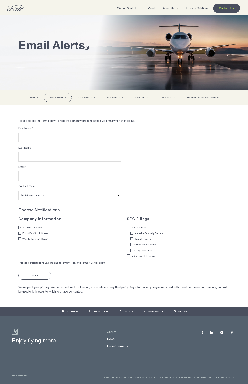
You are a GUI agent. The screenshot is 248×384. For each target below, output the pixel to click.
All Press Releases (32, 227)
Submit (34, 275)
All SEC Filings (138, 227)
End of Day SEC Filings (143, 256)
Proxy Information (143, 250)
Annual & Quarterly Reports (148, 233)
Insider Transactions (145, 244)
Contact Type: (26, 186)
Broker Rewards (117, 346)
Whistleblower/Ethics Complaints (203, 97)
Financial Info (113, 97)
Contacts (126, 311)
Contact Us (226, 8)
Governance (166, 97)
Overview (33, 97)
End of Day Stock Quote (35, 233)
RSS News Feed (153, 311)
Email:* (22, 166)
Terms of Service (89, 262)
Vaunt (151, 8)
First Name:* (25, 128)
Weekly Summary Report (35, 239)
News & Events (56, 97)
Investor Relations (197, 8)
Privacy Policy (69, 262)
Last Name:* (25, 147)
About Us (170, 8)
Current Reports (142, 239)
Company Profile (98, 311)
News (111, 339)
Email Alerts (70, 311)
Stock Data (140, 97)
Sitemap (180, 311)
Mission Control (128, 8)
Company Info (85, 97)
